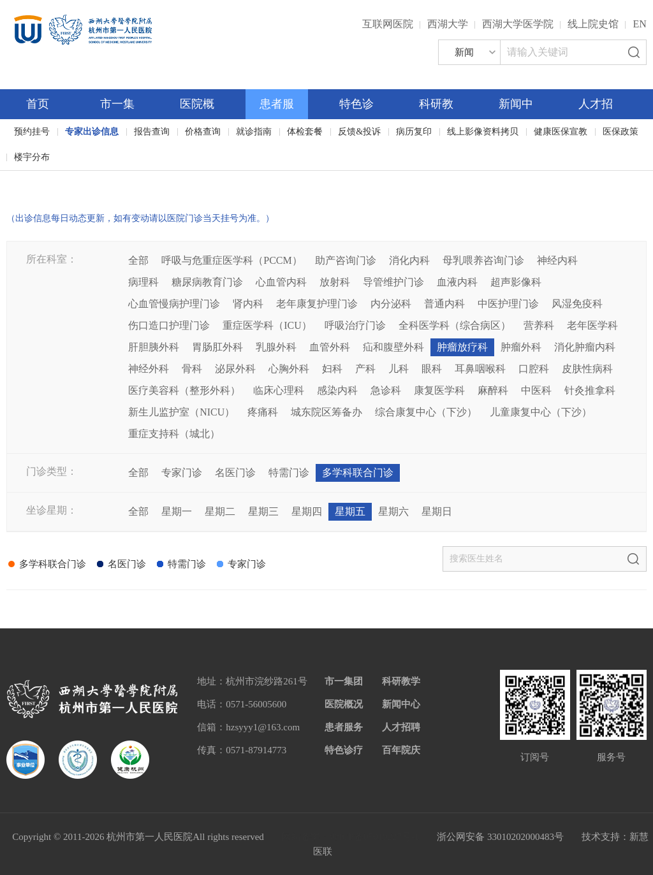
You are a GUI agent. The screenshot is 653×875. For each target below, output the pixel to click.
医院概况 (344, 704)
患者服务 (344, 727)
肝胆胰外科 (153, 347)
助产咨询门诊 (345, 260)
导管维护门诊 (393, 282)
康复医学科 (439, 390)
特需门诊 (288, 472)
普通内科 (444, 303)
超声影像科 (515, 282)
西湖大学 (447, 23)
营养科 (539, 325)
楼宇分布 (32, 157)
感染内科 (337, 390)
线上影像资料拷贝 (482, 131)
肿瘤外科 (521, 347)
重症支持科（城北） (174, 433)
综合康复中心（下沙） (426, 412)
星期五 (350, 511)
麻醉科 (493, 390)
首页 (37, 104)
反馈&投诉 (359, 131)
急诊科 (386, 390)
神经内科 (557, 260)
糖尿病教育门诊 (207, 282)
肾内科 (248, 303)
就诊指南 (254, 131)
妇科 (332, 368)
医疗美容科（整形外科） (184, 390)
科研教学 (401, 681)
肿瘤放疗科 (462, 347)
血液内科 (457, 282)
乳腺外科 (276, 347)
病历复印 (414, 131)
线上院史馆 (593, 23)
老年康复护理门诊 (317, 303)
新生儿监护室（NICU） (181, 412)
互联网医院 (387, 23)
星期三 (263, 511)
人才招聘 (401, 727)
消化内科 (409, 260)
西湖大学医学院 (518, 23)
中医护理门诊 (508, 303)
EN (639, 23)
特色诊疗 (344, 750)
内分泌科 (391, 303)
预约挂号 (32, 131)
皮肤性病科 (587, 368)
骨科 (192, 368)
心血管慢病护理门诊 (174, 303)
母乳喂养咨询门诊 (483, 260)
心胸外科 (288, 368)
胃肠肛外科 (217, 347)
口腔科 (533, 368)
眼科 (432, 368)
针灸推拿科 (589, 390)
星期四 (306, 511)
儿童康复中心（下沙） (541, 412)
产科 (365, 368)
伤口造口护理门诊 (169, 325)
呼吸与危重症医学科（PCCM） (231, 260)
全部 (138, 260)
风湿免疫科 (577, 303)
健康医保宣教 (560, 131)
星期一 (176, 511)
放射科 (334, 282)
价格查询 (203, 131)
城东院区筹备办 (326, 412)
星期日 (437, 511)
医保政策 (620, 131)
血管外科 (329, 347)
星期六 (393, 511)
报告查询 (152, 131)
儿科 (398, 368)
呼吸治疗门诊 (355, 325)
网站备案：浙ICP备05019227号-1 (351, 837)
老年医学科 (592, 325)
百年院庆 (46, 178)
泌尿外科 (235, 368)
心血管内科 (281, 282)
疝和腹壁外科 (393, 347)
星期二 (220, 511)
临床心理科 (278, 390)
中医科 (536, 390)
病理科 (143, 282)
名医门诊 (235, 472)
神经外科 (148, 368)
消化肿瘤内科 (584, 347)
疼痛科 (262, 412)
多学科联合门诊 (357, 472)
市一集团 (344, 681)
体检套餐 (305, 131)
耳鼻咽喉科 (480, 368)
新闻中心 (401, 704)
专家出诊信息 (92, 131)
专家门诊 (181, 472)
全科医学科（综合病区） (455, 325)
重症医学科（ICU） (267, 325)
